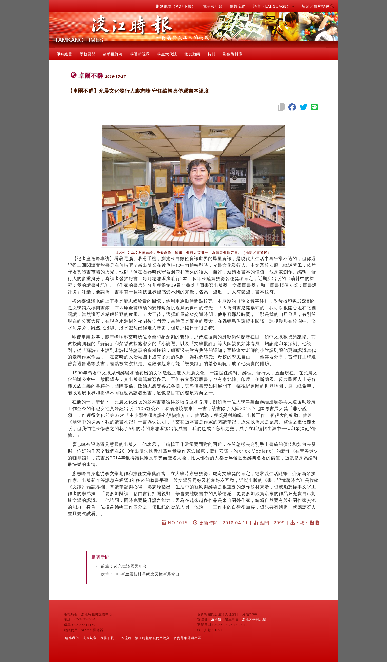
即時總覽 (64, 53)
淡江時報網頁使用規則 (152, 638)
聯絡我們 (72, 638)
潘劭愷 (216, 619)
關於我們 (238, 6)
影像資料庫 (233, 53)
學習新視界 (140, 53)
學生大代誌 (167, 53)
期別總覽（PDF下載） (175, 6)
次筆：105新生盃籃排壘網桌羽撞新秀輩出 (140, 574)
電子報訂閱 (213, 6)
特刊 (211, 53)
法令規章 (90, 638)
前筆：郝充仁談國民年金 (124, 566)
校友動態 (192, 53)
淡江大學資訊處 (254, 619)
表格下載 (107, 638)
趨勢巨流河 (113, 53)
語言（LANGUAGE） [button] (273, 6)
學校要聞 (88, 53)
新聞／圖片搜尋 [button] (318, 6)
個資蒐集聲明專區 (187, 638)
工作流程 (125, 638)
